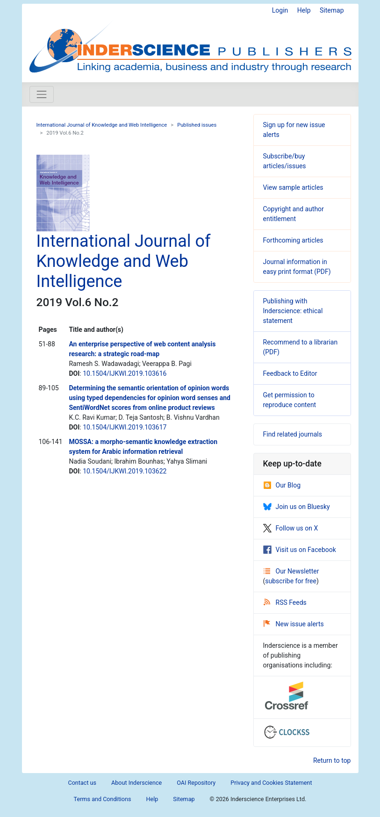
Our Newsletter (291, 571)
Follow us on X (290, 528)
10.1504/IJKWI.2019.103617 (124, 427)
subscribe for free (290, 581)
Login (280, 10)
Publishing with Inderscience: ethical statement (293, 310)
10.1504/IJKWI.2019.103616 (124, 373)
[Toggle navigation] (41, 94)
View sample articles (293, 187)
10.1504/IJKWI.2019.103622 (124, 471)
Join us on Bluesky (296, 506)
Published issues (196, 125)
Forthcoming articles (293, 240)
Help (304, 10)
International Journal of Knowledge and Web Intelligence (101, 125)
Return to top (332, 760)
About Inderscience (136, 782)
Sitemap (332, 10)
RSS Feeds (285, 602)
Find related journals (292, 434)
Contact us (82, 782)
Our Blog (282, 485)
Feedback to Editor (290, 373)
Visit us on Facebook (299, 549)
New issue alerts (294, 624)
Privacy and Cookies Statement (271, 782)
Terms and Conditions (102, 799)
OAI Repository (196, 782)
